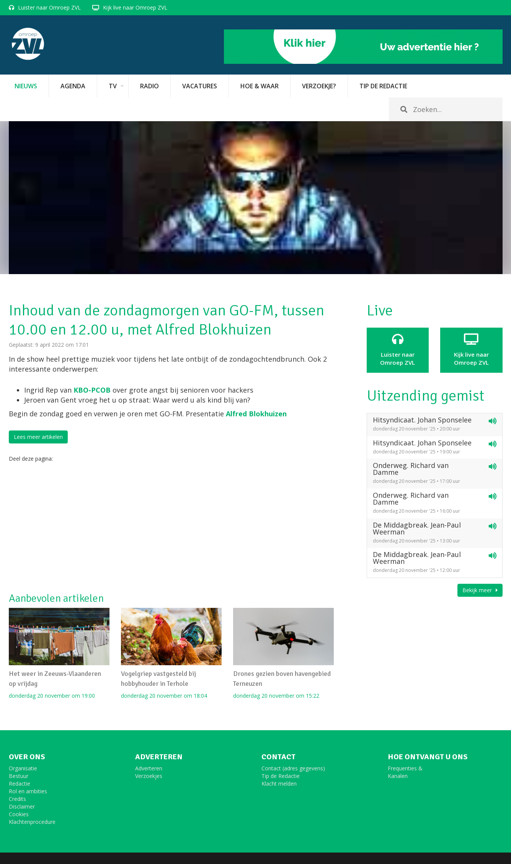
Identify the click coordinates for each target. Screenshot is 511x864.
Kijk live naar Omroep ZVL (135, 7)
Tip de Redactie (280, 776)
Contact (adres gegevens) (293, 768)
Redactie (19, 783)
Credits (17, 798)
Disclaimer (22, 806)
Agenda (72, 86)
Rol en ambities (28, 791)
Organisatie (23, 768)
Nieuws (26, 86)
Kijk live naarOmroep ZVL (471, 349)
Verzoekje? (319, 86)
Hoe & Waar (259, 86)
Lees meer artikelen (38, 436)
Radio (149, 86)
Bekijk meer (480, 590)
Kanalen (398, 776)
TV (113, 86)
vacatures (199, 86)
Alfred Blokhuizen (256, 413)
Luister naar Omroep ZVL (49, 7)
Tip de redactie (383, 86)
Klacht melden (279, 783)
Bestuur (18, 776)
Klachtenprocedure (32, 821)
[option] (256, 197)
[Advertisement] (171, 527)
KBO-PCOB (93, 390)
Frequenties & (405, 768)
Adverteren (148, 768)
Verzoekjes (148, 776)
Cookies (19, 814)
